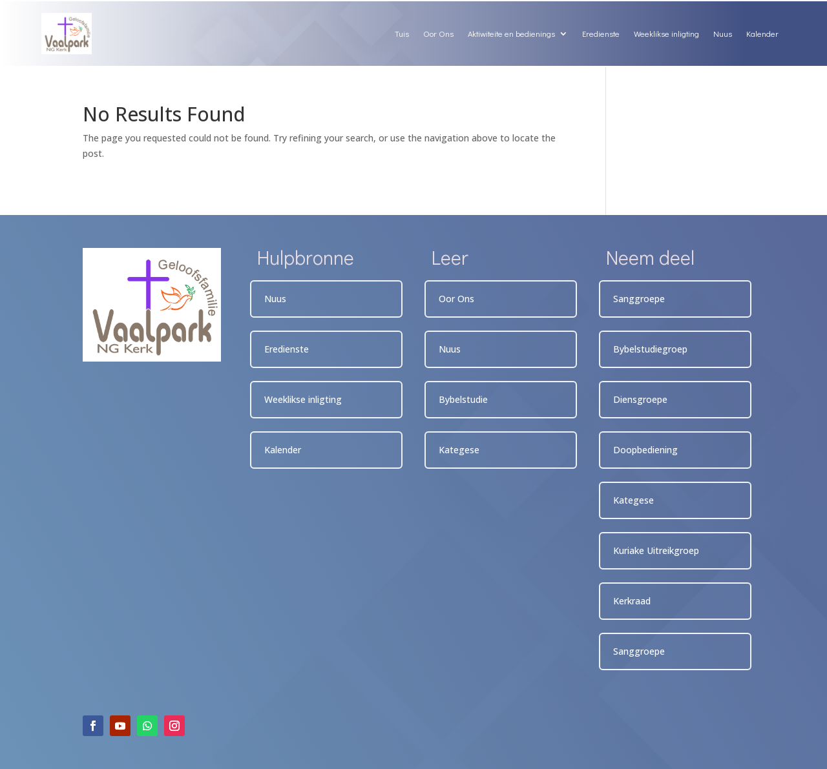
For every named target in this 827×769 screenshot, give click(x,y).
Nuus (722, 33)
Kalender (762, 33)
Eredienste (601, 33)
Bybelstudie (463, 399)
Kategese (459, 450)
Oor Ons (438, 33)
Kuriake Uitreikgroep (656, 550)
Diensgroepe (640, 399)
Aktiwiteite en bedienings (511, 33)
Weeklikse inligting (666, 33)
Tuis (402, 33)
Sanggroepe (639, 298)
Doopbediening (645, 450)
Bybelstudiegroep (650, 349)
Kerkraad (632, 601)
